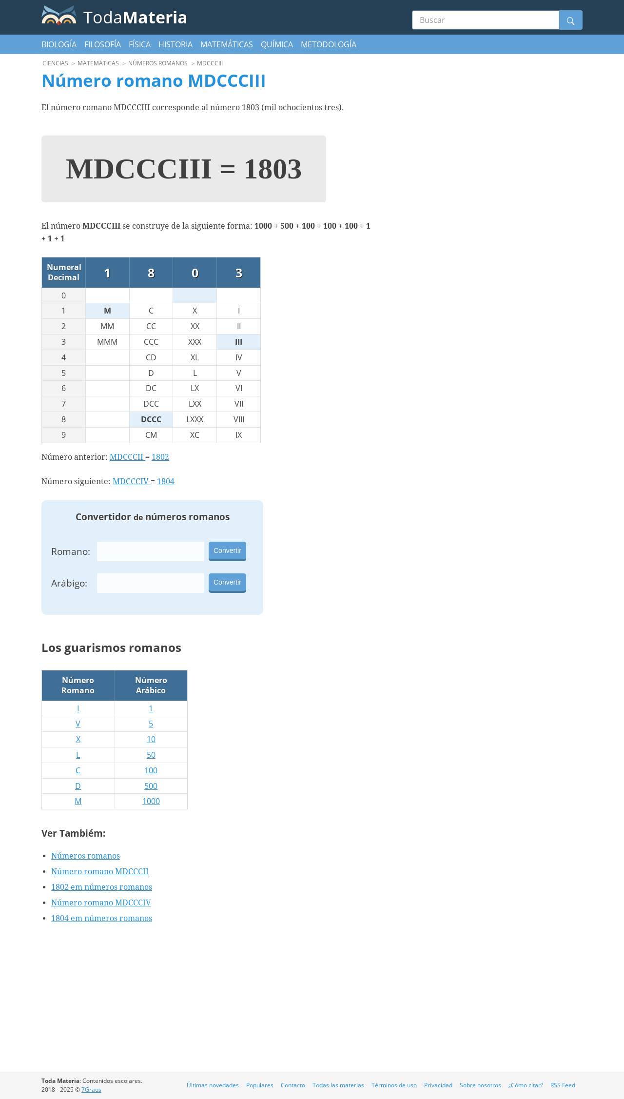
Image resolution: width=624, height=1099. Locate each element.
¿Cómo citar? (525, 1085)
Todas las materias (338, 1085)
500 (150, 786)
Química (277, 44)
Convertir (227, 550)
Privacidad (438, 1085)
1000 (151, 801)
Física (140, 44)
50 (151, 754)
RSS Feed (562, 1085)
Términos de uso (394, 1085)
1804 (166, 481)
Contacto (293, 1085)
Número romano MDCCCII (100, 871)
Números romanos (85, 856)
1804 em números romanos (101, 918)
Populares (259, 1085)
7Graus (91, 1089)
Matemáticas (226, 44)
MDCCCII (127, 457)
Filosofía (102, 44)
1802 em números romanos (101, 887)
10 (151, 739)
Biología (59, 44)
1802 (160, 457)
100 (150, 770)
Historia (175, 44)
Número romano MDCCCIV (101, 902)
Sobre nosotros (480, 1085)
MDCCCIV (132, 481)
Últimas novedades (213, 1085)
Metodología (328, 44)
